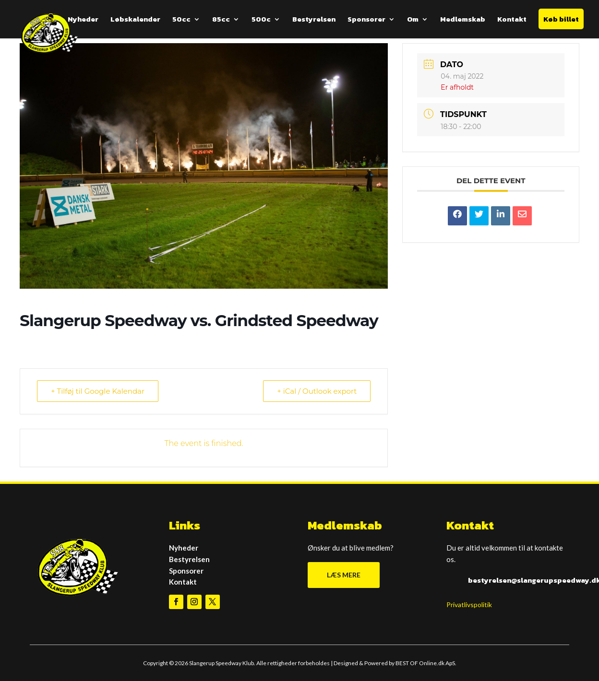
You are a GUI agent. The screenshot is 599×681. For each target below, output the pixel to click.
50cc (181, 20)
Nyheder (83, 20)
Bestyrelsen (313, 20)
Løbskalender (135, 20)
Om (413, 20)
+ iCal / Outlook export (317, 391)
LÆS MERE (343, 575)
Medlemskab (462, 20)
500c (261, 20)
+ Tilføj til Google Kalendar (97, 391)
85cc (221, 20)
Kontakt (512, 20)
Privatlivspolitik (469, 604)
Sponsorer (366, 20)
